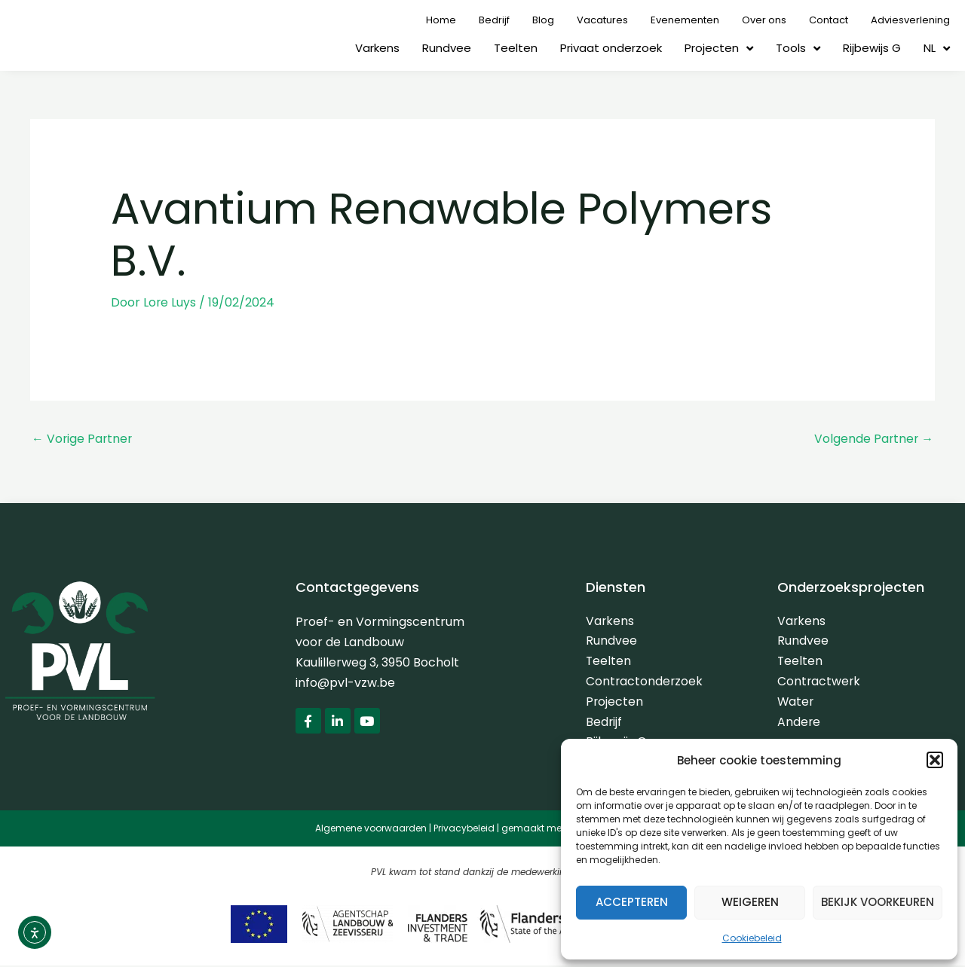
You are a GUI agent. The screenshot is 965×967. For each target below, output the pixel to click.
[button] (934, 759)
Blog (543, 20)
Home (441, 20)
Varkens (377, 48)
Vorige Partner (83, 438)
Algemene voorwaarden (371, 830)
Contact (828, 20)
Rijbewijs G (872, 48)
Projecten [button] (719, 48)
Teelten (516, 48)
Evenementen (685, 20)
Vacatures (602, 20)
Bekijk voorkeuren (877, 902)
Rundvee (446, 48)
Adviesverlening (910, 20)
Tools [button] (798, 48)
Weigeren (750, 902)
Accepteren (632, 902)
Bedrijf (494, 20)
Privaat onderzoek (611, 48)
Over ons (764, 20)
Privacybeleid (464, 830)
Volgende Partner (873, 438)
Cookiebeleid (752, 938)
